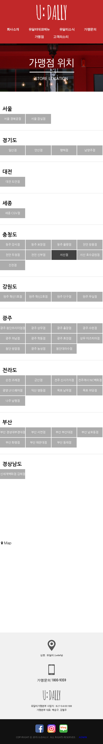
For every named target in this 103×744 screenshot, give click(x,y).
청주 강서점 (13, 244)
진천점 (13, 265)
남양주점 (89, 150)
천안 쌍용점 (90, 244)
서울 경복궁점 (12, 118)
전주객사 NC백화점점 (90, 385)
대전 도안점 (13, 181)
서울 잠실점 (38, 118)
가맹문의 (90, 29)
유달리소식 (66, 29)
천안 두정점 (13, 254)
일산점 (13, 150)
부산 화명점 (13, 442)
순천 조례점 (13, 380)
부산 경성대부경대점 (12, 432)
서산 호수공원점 (90, 254)
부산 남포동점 (90, 432)
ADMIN (83, 737)
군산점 (38, 380)
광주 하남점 (13, 338)
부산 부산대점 (64, 432)
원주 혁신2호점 (38, 296)
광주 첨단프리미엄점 (12, 328)
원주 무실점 (90, 296)
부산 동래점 (64, 442)
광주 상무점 (38, 328)
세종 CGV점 (12, 213)
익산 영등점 (38, 390)
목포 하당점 (90, 390)
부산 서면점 (38, 432)
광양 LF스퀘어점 (12, 390)
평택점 (64, 150)
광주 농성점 (38, 348)
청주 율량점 (64, 244)
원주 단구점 (64, 296)
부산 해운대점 (38, 442)
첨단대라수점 (64, 348)
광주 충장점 (64, 328)
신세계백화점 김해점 (12, 474)
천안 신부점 (38, 254)
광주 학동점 (38, 338)
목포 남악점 (64, 390)
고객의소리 (60, 37)
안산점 (38, 150)
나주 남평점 (13, 400)
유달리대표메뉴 (39, 29)
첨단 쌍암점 (13, 348)
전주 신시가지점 (64, 380)
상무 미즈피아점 (90, 338)
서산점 (64, 254)
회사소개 (13, 29)
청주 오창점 (38, 244)
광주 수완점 (90, 328)
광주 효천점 (64, 338)
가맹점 (39, 37)
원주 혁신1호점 (12, 296)
